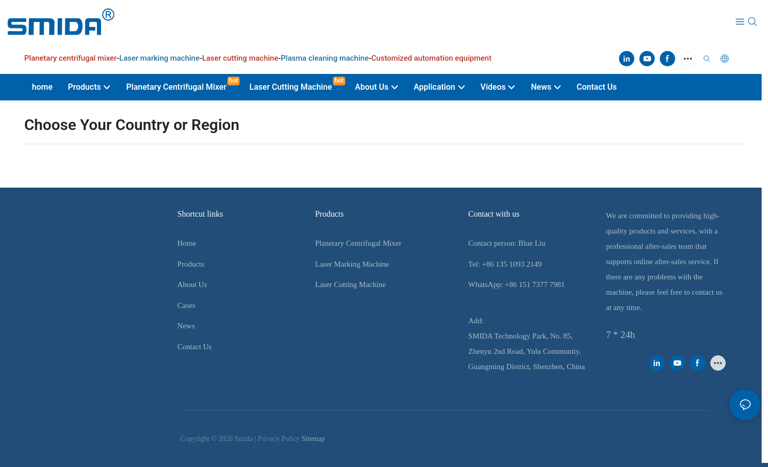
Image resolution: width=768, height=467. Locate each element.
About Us (192, 284)
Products (191, 264)
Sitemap (313, 439)
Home (187, 243)
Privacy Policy (279, 439)
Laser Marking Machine (352, 264)
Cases (186, 305)
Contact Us (195, 347)
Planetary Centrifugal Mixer (358, 243)
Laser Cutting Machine (350, 284)
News (186, 326)
